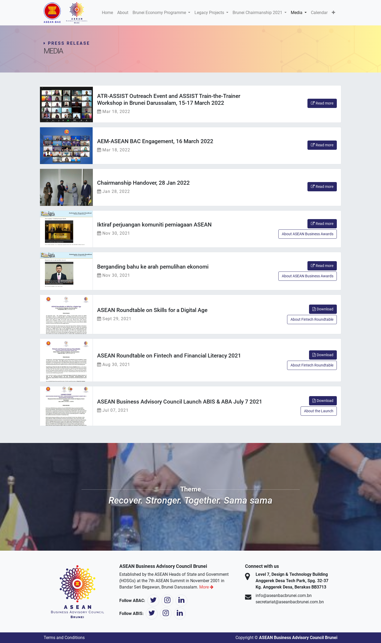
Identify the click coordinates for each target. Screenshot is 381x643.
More (206, 587)
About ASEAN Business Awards (307, 234)
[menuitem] (107, 12)
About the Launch (318, 411)
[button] (333, 12)
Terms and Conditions (64, 637)
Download (322, 309)
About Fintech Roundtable (312, 319)
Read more (322, 103)
